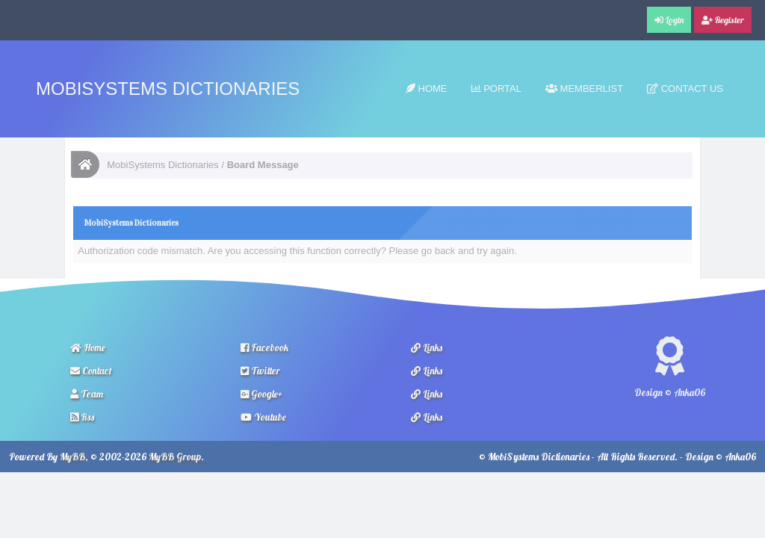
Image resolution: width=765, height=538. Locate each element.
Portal (496, 88)
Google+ (261, 394)
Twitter (260, 371)
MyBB (72, 457)
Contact (91, 371)
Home (426, 88)
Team (86, 394)
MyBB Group (175, 457)
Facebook (264, 347)
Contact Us (685, 88)
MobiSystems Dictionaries (168, 88)
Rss (82, 417)
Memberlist (584, 88)
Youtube (263, 417)
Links (426, 347)
